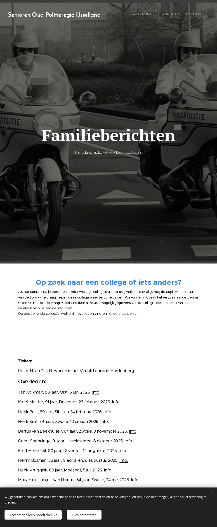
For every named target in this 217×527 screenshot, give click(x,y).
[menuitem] (178, 14)
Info (95, 392)
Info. (116, 401)
